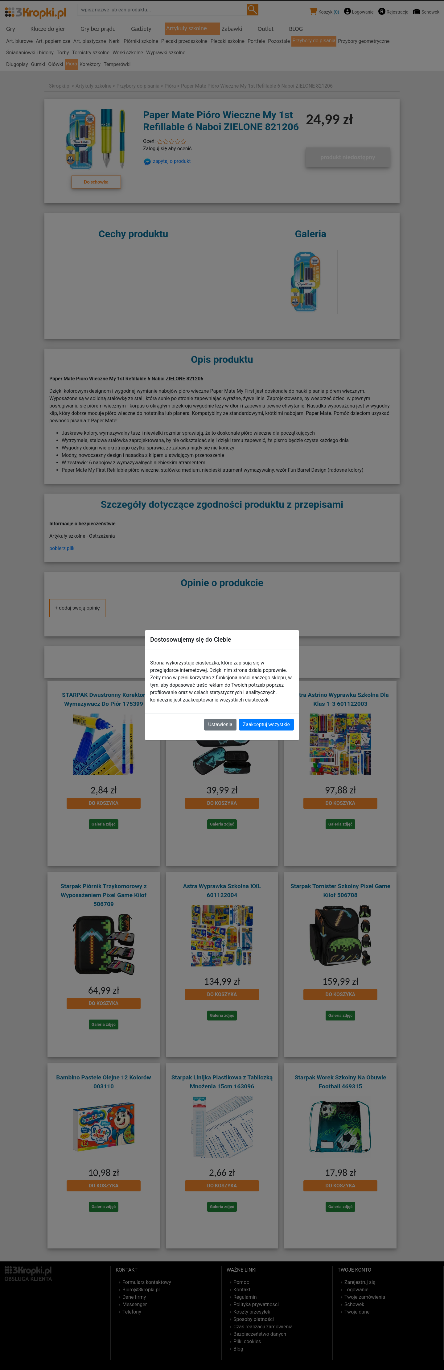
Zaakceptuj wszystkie (266, 724)
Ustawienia (220, 724)
